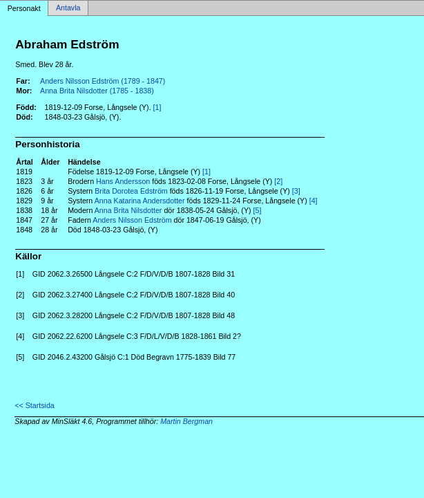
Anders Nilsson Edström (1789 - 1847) (102, 81)
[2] (278, 181)
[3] (296, 191)
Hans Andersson (123, 181)
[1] (157, 107)
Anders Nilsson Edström (132, 220)
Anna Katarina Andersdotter (140, 200)
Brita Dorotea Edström (131, 191)
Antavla (68, 8)
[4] (313, 200)
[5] (257, 210)
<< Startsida (34, 405)
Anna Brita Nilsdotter (128, 210)
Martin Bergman (186, 421)
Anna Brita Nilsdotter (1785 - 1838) (97, 90)
